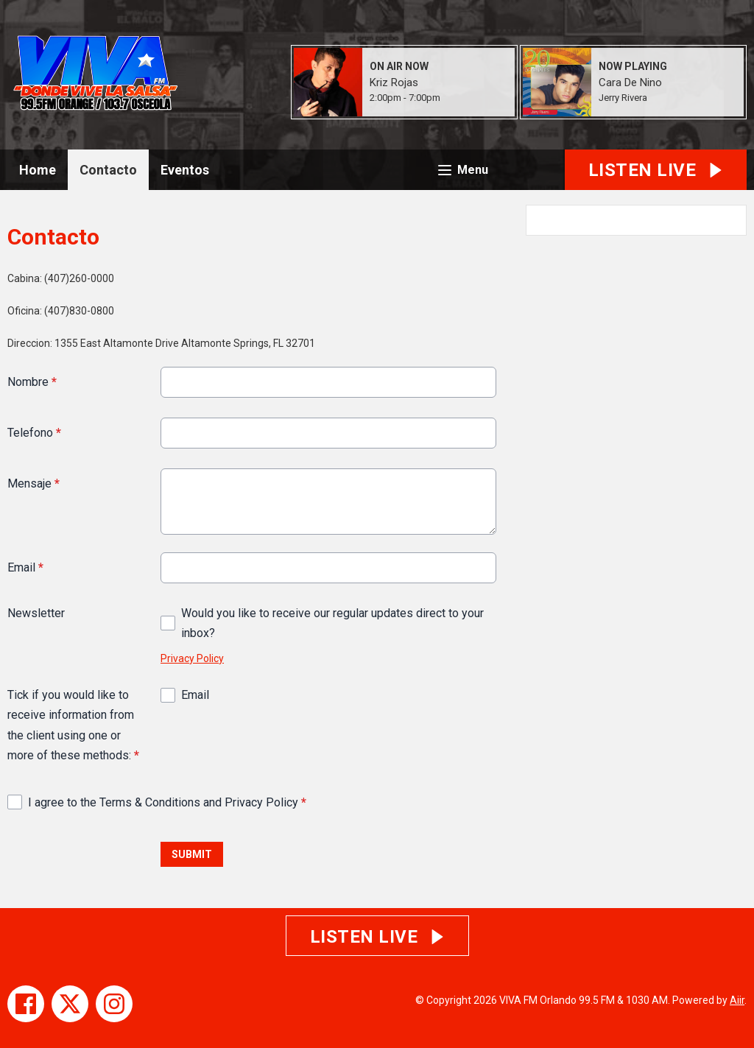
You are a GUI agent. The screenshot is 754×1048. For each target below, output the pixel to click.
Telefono (34, 433)
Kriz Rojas (394, 82)
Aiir (737, 1000)
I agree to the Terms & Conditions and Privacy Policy (167, 802)
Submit (192, 854)
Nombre (32, 382)
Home (37, 169)
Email (25, 567)
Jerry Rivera (623, 97)
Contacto (108, 169)
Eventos (185, 169)
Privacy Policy (192, 658)
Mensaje (33, 483)
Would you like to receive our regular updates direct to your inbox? (332, 623)
